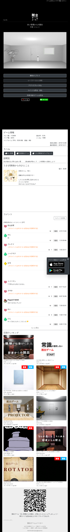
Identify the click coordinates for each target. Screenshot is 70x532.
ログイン (64, 1)
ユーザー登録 (57, 1)
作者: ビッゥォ (40, 392)
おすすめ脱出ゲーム (29, 526)
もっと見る (35, 328)
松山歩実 (11, 225)
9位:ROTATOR (19, 470)
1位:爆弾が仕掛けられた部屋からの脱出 (19, 348)
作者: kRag (39, 423)
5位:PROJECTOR (19, 409)
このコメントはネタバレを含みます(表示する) (23, 228)
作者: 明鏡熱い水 (8, 453)
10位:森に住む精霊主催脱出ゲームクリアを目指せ (51, 470)
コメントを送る (60, 218)
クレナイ (11, 244)
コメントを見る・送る (35, 90)
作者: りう (39, 362)
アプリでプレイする (35, 85)
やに (9, 235)
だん (9, 319)
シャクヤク (12, 253)
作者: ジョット (35, 27)
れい (9, 309)
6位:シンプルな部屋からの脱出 (51, 409)
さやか (10, 290)
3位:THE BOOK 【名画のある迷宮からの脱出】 (19, 378)
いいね (26, 100)
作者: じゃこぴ (7, 362)
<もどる (5, 20)
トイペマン (12, 281)
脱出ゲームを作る (41, 526)
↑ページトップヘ (8, 520)
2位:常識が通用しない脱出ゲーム (51, 348)
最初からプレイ (35, 75)
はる (9, 263)
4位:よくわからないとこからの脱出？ (51, 378)
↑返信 (55, 231)
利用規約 (45, 528)
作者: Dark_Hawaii (8, 423)
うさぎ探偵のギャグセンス (42, 153)
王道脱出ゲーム (22, 153)
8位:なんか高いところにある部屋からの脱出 (51, 439)
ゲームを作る (50, 1)
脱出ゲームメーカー (35, 523)
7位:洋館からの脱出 (19, 439)
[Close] (68, 259)
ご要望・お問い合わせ (36, 528)
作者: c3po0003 (8, 392)
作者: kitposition (40, 453)
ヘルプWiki (25, 528)
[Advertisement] (35, 7)
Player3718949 (13, 300)
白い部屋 (9, 153)
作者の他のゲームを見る (35, 95)
